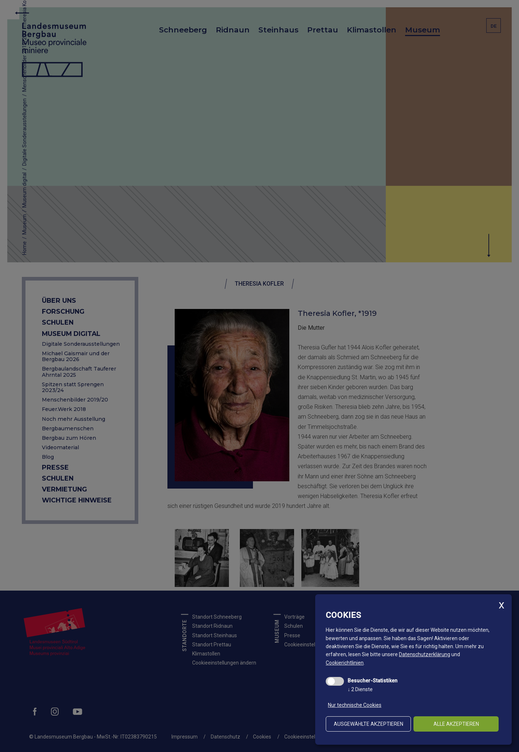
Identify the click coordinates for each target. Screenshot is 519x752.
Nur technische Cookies (354, 705)
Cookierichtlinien (345, 663)
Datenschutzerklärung (424, 654)
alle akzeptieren (456, 724)
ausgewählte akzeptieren (368, 724)
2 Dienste (360, 689)
